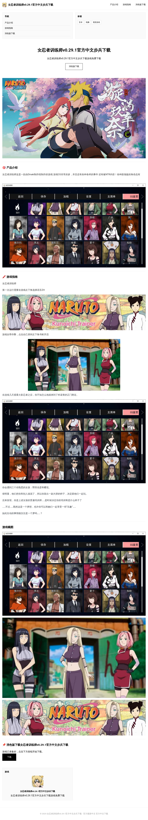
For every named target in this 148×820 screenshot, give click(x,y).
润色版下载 (141, 4)
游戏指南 (127, 4)
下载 (9, 757)
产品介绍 (114, 4)
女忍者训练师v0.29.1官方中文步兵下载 (27, 5)
